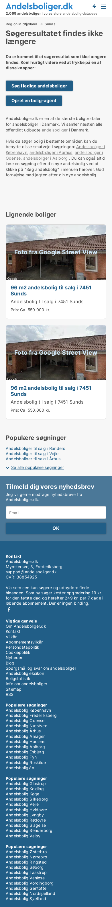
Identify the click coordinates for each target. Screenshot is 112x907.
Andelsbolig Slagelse (26, 825)
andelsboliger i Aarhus (51, 152)
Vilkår (11, 636)
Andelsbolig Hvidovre (26, 809)
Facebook (9, 609)
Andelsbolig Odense (25, 720)
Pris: (15, 309)
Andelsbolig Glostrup (26, 783)
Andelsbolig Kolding (25, 788)
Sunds (50, 24)
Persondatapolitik (22, 647)
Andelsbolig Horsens (25, 741)
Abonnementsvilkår (24, 641)
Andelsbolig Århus (23, 730)
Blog (10, 662)
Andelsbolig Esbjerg (25, 751)
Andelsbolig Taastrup (26, 872)
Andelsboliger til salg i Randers (35, 448)
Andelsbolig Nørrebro (26, 856)
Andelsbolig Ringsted (26, 862)
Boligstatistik (18, 678)
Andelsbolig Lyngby (25, 814)
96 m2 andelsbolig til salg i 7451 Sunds (51, 290)
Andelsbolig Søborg (25, 867)
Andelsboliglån (20, 767)
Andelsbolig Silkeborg (27, 799)
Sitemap (13, 689)
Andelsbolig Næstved (27, 725)
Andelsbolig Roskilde (26, 762)
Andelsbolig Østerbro (26, 851)
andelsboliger (55, 129)
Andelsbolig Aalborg (25, 746)
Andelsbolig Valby (23, 835)
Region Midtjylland (22, 24)
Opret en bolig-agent (33, 100)
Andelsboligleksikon (25, 673)
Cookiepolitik (18, 652)
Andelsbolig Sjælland (26, 898)
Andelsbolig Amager (25, 736)
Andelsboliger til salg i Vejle (32, 453)
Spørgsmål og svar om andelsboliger (41, 668)
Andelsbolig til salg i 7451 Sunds (47, 301)
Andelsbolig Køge (22, 793)
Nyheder (14, 657)
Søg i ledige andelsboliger (39, 86)
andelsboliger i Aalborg (45, 158)
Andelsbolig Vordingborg (30, 883)
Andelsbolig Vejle (22, 804)
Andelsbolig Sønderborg (29, 830)
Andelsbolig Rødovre (26, 820)
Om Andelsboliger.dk (26, 626)
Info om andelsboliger (26, 683)
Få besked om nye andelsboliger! (94, 7)
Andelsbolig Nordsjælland (30, 893)
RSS (10, 694)
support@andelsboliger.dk (31, 571)
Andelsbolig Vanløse (25, 877)
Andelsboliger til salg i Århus (33, 458)
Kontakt (13, 631)
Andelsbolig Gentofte (26, 888)
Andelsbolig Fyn (21, 757)
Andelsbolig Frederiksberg (31, 715)
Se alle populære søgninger (37, 467)
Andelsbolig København (28, 710)
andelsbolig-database (80, 14)
